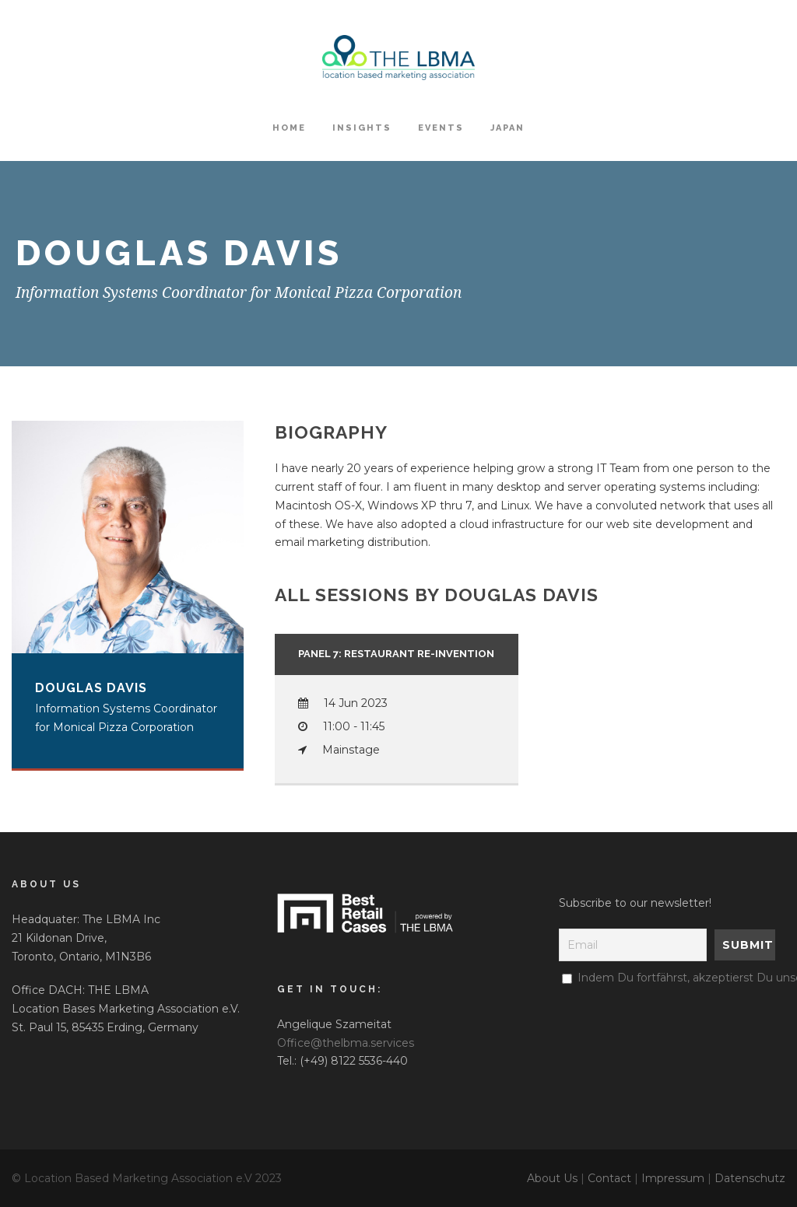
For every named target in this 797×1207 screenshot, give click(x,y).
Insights (361, 128)
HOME (289, 128)
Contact (609, 1178)
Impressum (672, 1178)
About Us (552, 1178)
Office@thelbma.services (345, 1043)
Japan (507, 128)
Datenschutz (749, 1178)
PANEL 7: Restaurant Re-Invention (396, 653)
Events (441, 128)
